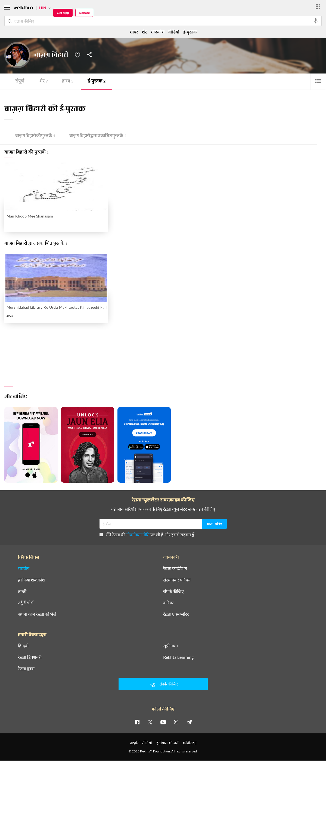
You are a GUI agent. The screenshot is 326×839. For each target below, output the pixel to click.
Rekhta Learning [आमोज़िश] (178, 657)
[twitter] (150, 722)
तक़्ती (22, 591)
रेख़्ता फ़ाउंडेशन (175, 568)
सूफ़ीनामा (170, 646)
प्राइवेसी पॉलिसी (141, 742)
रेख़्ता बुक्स (26, 668)
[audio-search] (315, 21)
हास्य (67, 81)
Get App (63, 13)
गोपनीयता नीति (138, 534)
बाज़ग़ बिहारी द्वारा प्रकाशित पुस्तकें (98, 136)
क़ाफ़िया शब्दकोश (31, 580)
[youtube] (163, 722)
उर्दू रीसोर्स (25, 603)
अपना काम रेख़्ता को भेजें (37, 614)
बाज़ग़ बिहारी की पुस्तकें (35, 136)
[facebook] (137, 722)
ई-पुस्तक (96, 81)
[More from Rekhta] (317, 6)
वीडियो (173, 31)
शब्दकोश (157, 31)
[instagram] (176, 722)
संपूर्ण (19, 81)
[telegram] (189, 722)
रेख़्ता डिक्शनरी (30, 657)
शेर (43, 81)
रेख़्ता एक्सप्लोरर (176, 614)
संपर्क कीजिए (173, 591)
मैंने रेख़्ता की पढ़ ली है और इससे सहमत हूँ (147, 534)
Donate (84, 13)
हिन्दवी (23, 646)
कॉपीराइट (190, 742)
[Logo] (23, 8)
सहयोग (23, 568)
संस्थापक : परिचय (177, 580)
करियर (168, 603)
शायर (134, 31)
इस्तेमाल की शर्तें (167, 742)
